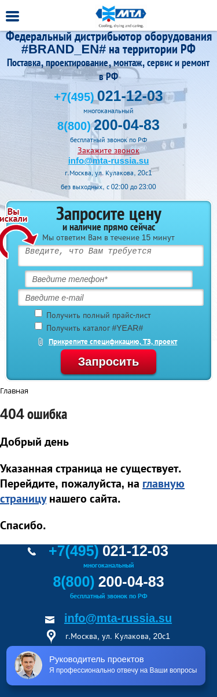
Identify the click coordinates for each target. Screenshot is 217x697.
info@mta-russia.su (108, 160)
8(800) (108, 125)
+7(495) (108, 96)
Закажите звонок (108, 150)
